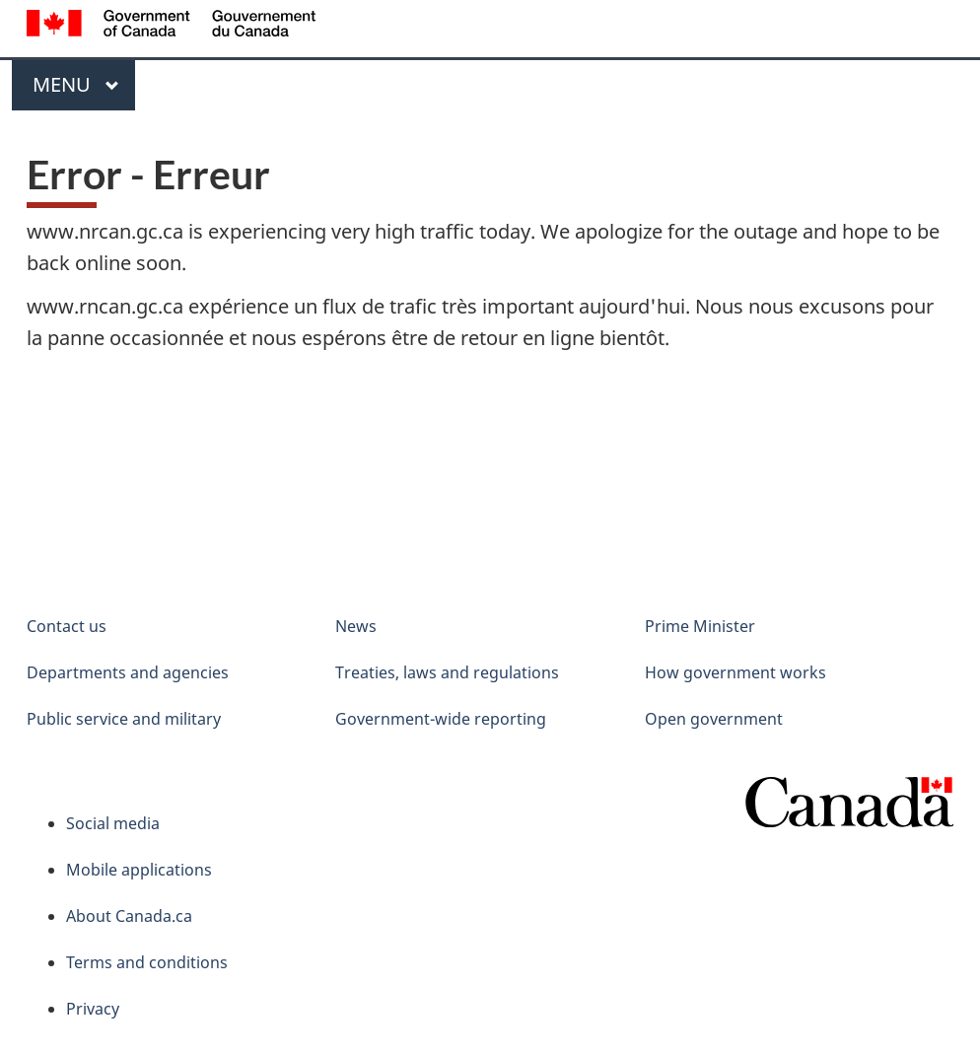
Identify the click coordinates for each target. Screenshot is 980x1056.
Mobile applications (139, 869)
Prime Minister (700, 626)
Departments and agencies (128, 672)
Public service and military (124, 719)
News (356, 626)
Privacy (92, 1009)
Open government (714, 719)
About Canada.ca (129, 916)
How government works (735, 672)
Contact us (66, 626)
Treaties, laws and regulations (447, 672)
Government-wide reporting (440, 719)
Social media (113, 823)
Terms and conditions (147, 962)
